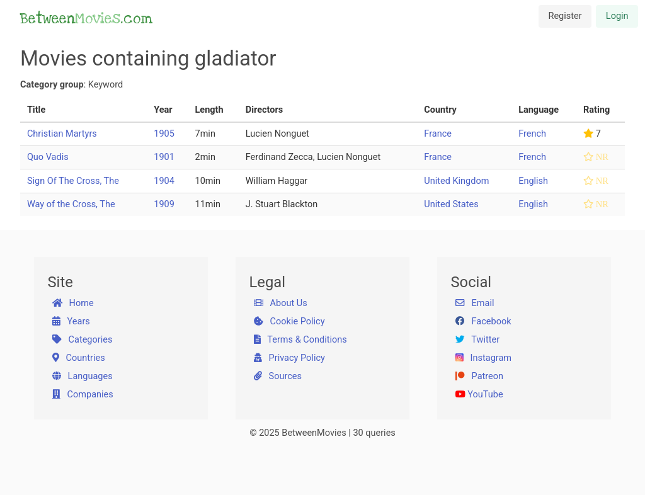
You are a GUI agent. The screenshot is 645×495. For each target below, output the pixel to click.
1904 (164, 181)
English (533, 181)
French (532, 133)
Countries (78, 358)
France (438, 133)
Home (73, 303)
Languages (82, 376)
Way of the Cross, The (71, 204)
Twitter (477, 339)
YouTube (479, 394)
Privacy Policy (289, 358)
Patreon (479, 376)
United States (451, 204)
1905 (164, 133)
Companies (82, 394)
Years (71, 321)
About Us (280, 303)
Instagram (483, 358)
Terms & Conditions (300, 339)
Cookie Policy (289, 321)
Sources (278, 376)
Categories (82, 339)
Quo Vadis (48, 157)
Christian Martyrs (62, 133)
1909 (164, 204)
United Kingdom (456, 181)
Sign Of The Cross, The (73, 181)
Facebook (483, 321)
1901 (164, 157)
